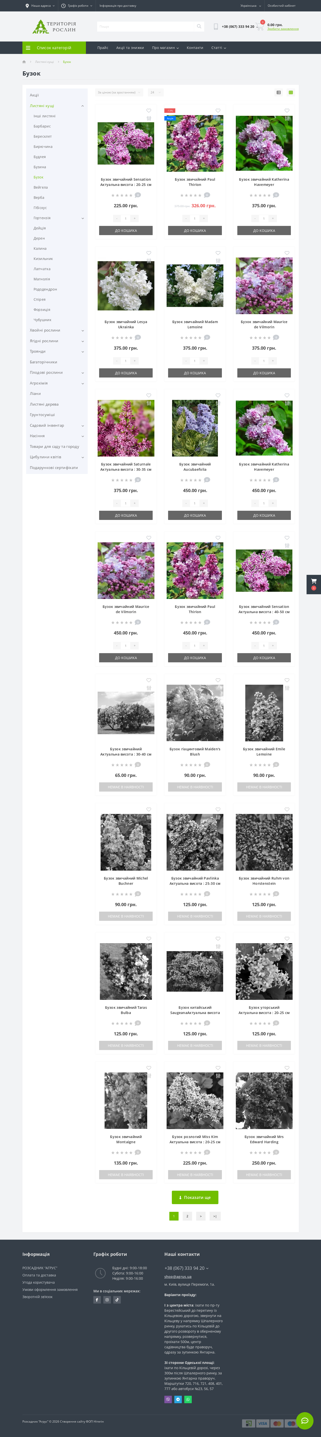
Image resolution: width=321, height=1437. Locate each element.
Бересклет (43, 136)
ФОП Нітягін (94, 1421)
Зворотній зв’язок (37, 1296)
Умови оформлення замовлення (50, 1289)
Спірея (40, 299)
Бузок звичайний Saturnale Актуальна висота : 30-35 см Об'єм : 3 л (125, 469)
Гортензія (42, 217)
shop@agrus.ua (178, 1276)
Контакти (195, 47)
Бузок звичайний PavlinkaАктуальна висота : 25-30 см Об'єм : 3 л (195, 883)
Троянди (38, 351)
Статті (218, 47)
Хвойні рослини (45, 330)
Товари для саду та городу (54, 446)
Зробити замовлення (283, 29)
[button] (314, 584)
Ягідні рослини (44, 340)
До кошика (126, 230)
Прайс (103, 47)
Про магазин (165, 47)
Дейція (40, 228)
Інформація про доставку (118, 5)
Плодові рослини (46, 372)
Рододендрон (45, 289)
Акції (34, 94)
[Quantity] (125, 218)
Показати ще (195, 1197)
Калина (40, 248)
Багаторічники (44, 361)
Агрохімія (39, 382)
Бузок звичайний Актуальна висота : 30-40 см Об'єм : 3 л (125, 754)
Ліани (35, 393)
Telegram (178, 1399)
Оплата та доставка (39, 1275)
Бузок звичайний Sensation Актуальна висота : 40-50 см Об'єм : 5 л (264, 611)
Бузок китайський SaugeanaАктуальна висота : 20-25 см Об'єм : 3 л (195, 1012)
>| (215, 1216)
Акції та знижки (130, 47)
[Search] (199, 27)
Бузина (40, 167)
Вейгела (41, 187)
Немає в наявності (126, 787)
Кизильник (43, 258)
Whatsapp (188, 1399)
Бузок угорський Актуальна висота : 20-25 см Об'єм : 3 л (264, 1012)
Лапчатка (42, 268)
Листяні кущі (44, 62)
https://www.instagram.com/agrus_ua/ (107, 1300)
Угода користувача (38, 1282)
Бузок (39, 177)
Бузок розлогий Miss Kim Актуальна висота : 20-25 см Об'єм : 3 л (195, 1141)
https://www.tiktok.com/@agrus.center (117, 1300)
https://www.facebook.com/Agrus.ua (97, 1300)
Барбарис (42, 126)
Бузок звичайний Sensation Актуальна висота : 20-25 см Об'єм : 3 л (125, 184)
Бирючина (43, 146)
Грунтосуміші (42, 414)
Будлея (40, 156)
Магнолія (42, 279)
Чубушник (42, 319)
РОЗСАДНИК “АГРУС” (39, 1268)
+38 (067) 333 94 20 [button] (186, 1268)
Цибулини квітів (46, 456)
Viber (168, 1399)
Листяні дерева (44, 404)
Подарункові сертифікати (54, 467)
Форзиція (42, 309)
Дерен (39, 238)
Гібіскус (40, 207)
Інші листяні (45, 116)
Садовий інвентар (47, 425)
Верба (39, 197)
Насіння (37, 435)
